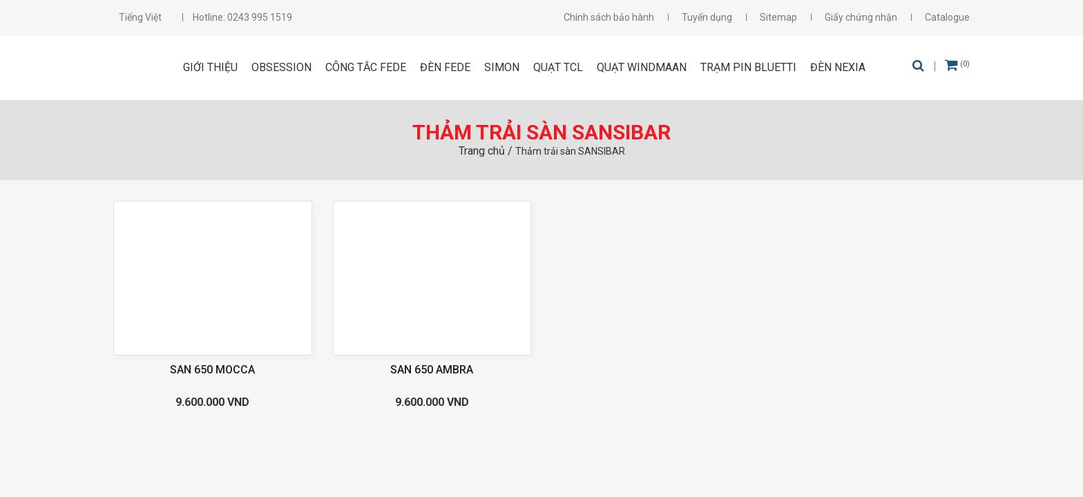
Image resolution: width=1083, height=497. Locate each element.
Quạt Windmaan (642, 67)
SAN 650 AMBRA (431, 369)
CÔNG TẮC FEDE (365, 67)
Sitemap (778, 17)
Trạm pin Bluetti (748, 67)
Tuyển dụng (707, 17)
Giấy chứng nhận (861, 17)
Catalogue (947, 17)
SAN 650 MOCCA (212, 369)
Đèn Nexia (837, 67)
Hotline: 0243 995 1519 (242, 17)
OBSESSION (281, 67)
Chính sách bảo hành (609, 17)
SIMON (501, 67)
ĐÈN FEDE (445, 67)
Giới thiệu (210, 67)
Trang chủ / (487, 150)
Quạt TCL (558, 67)
